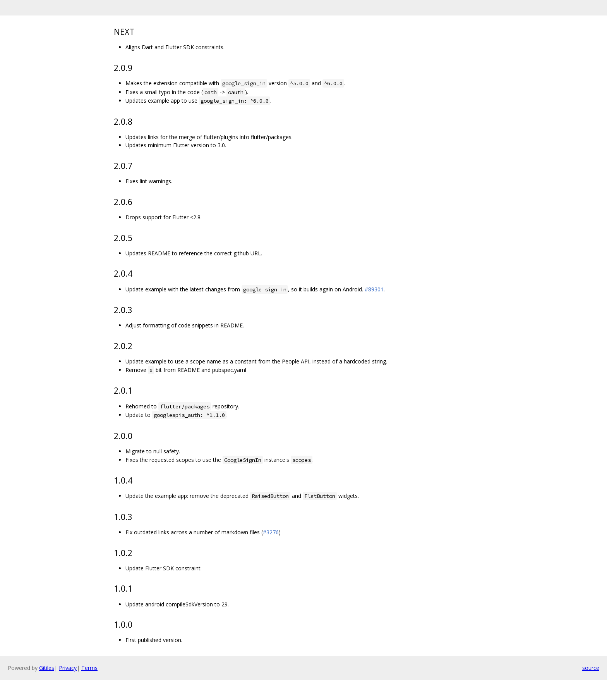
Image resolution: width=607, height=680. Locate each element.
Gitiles (46, 667)
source (590, 667)
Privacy (68, 667)
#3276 (271, 532)
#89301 (374, 289)
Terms (89, 667)
